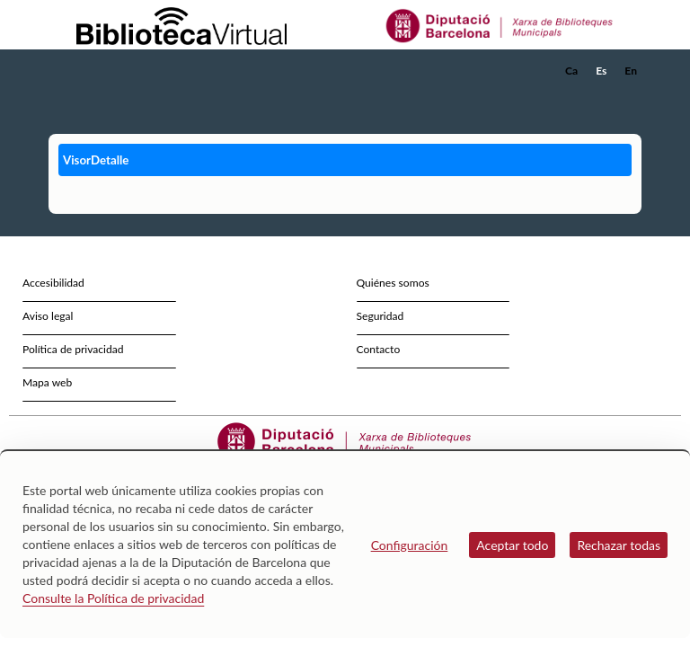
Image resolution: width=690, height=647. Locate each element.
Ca (571, 70)
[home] (120, 71)
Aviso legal (47, 316)
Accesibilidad (53, 282)
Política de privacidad (73, 349)
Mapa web (47, 382)
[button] (631, 95)
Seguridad (380, 316)
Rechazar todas (618, 545)
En (630, 70)
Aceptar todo (512, 545)
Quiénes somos (393, 282)
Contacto (379, 349)
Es (601, 70)
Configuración (409, 545)
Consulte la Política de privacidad (113, 598)
